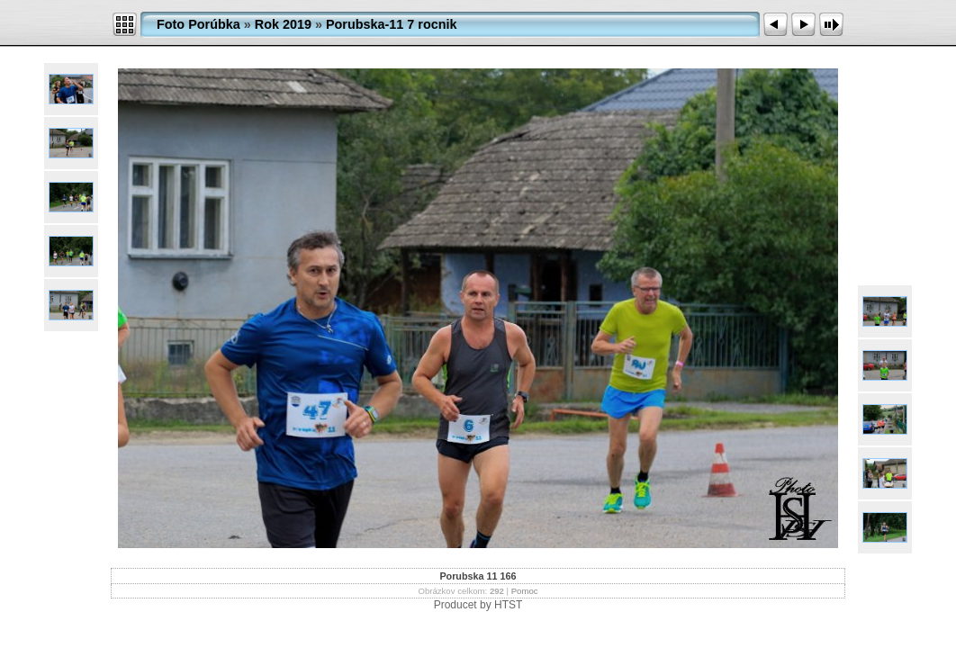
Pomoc (524, 591)
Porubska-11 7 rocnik (391, 24)
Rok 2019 (283, 24)
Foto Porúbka (198, 24)
